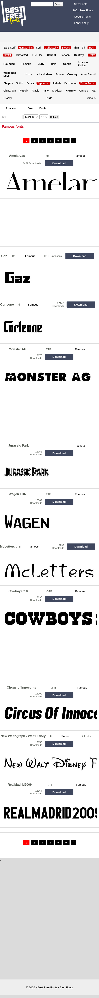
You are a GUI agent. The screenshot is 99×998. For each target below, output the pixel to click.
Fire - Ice (37, 55)
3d (83, 47)
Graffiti (7, 55)
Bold (53, 63)
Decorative (70, 83)
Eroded (66, 47)
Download (59, 163)
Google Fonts (82, 16)
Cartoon (65, 55)
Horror (28, 74)
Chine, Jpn (10, 90)
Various (91, 98)
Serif (38, 47)
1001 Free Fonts (83, 10)
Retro (92, 55)
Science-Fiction (83, 64)
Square (59, 74)
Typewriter (43, 83)
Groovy (8, 98)
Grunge (83, 90)
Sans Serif (10, 47)
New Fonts (80, 4)
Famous (26, 63)
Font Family (81, 22)
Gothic (19, 83)
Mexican (57, 90)
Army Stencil (88, 74)
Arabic (35, 90)
